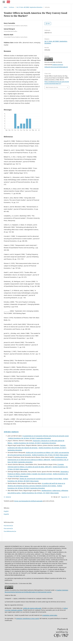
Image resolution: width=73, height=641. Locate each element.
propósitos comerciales (49, 615)
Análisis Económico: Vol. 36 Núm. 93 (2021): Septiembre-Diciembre (29, 438)
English (6, 511)
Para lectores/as (8, 525)
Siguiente (64, 497)
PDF (48, 23)
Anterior (8, 497)
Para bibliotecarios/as (10, 531)
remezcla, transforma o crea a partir (27, 618)
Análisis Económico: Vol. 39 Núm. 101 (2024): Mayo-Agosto (40, 493)
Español (6, 514)
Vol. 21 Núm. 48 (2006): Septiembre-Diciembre (29, 7)
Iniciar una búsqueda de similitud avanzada (28, 501)
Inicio (5, 7)
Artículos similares (11, 432)
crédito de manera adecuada (32, 608)
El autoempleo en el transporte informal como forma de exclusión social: (46, 436)
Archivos (11, 7)
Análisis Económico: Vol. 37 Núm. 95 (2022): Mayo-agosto (50, 455)
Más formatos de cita (52, 87)
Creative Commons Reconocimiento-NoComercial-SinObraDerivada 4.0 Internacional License (36, 591)
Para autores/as (8, 528)
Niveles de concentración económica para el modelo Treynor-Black (41, 478)
